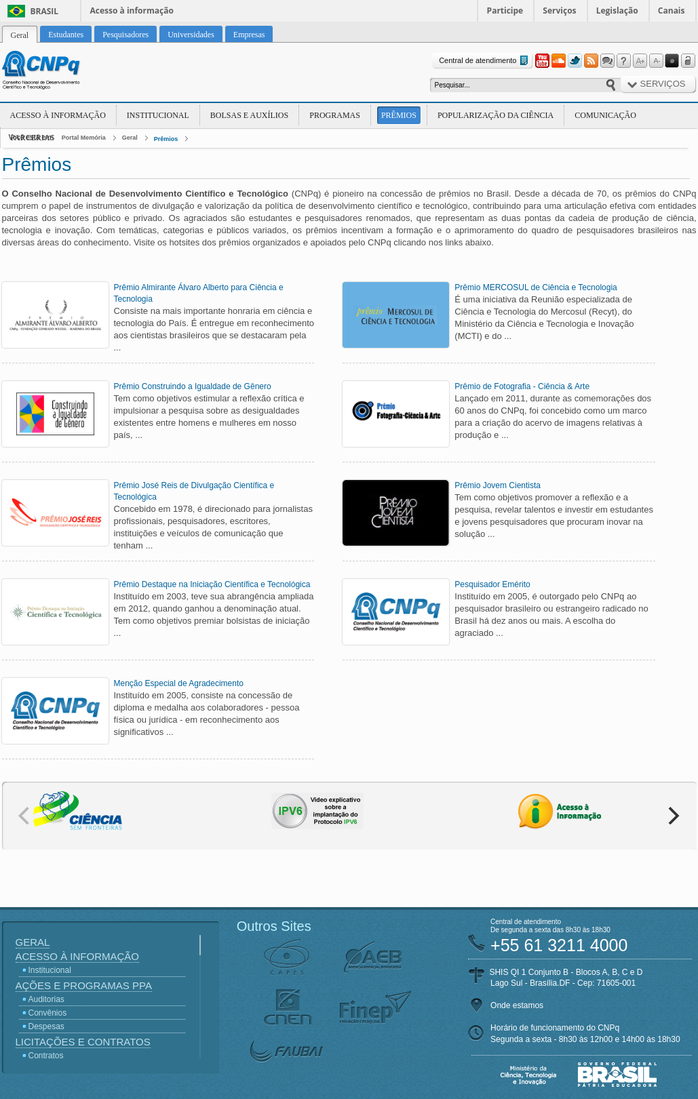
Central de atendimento (484, 61)
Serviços (559, 10)
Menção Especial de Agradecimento (179, 683)
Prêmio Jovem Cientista (497, 485)
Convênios (47, 1013)
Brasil (45, 11)
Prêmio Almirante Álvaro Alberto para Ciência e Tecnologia (199, 293)
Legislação (617, 10)
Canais (671, 10)
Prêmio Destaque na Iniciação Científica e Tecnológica (212, 584)
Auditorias (46, 999)
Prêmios (398, 115)
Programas (334, 115)
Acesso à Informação (58, 115)
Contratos (46, 1055)
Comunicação (605, 115)
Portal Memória (84, 137)
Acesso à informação (132, 10)
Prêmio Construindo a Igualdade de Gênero (192, 386)
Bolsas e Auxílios (249, 115)
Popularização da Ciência (496, 115)
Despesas (46, 1026)
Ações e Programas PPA (84, 985)
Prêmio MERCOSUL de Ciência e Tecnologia (535, 287)
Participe (505, 10)
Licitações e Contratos (83, 1041)
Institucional (158, 115)
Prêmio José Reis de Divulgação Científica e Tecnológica (194, 491)
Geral (130, 137)
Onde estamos (516, 1005)
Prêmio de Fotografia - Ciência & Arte (521, 386)
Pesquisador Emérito (492, 584)
